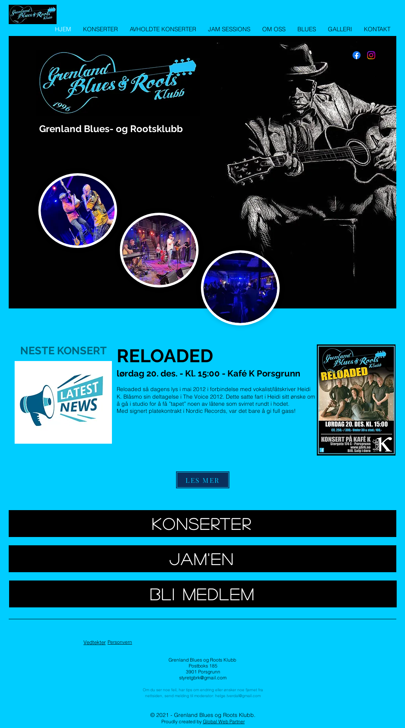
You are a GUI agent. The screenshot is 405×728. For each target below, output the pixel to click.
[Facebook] (356, 55)
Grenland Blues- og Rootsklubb (111, 128)
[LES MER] (203, 480)
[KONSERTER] (202, 523)
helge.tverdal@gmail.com (238, 695)
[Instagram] (371, 55)
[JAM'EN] (202, 558)
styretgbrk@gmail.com (203, 678)
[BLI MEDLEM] (203, 594)
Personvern (120, 642)
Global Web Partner (224, 721)
